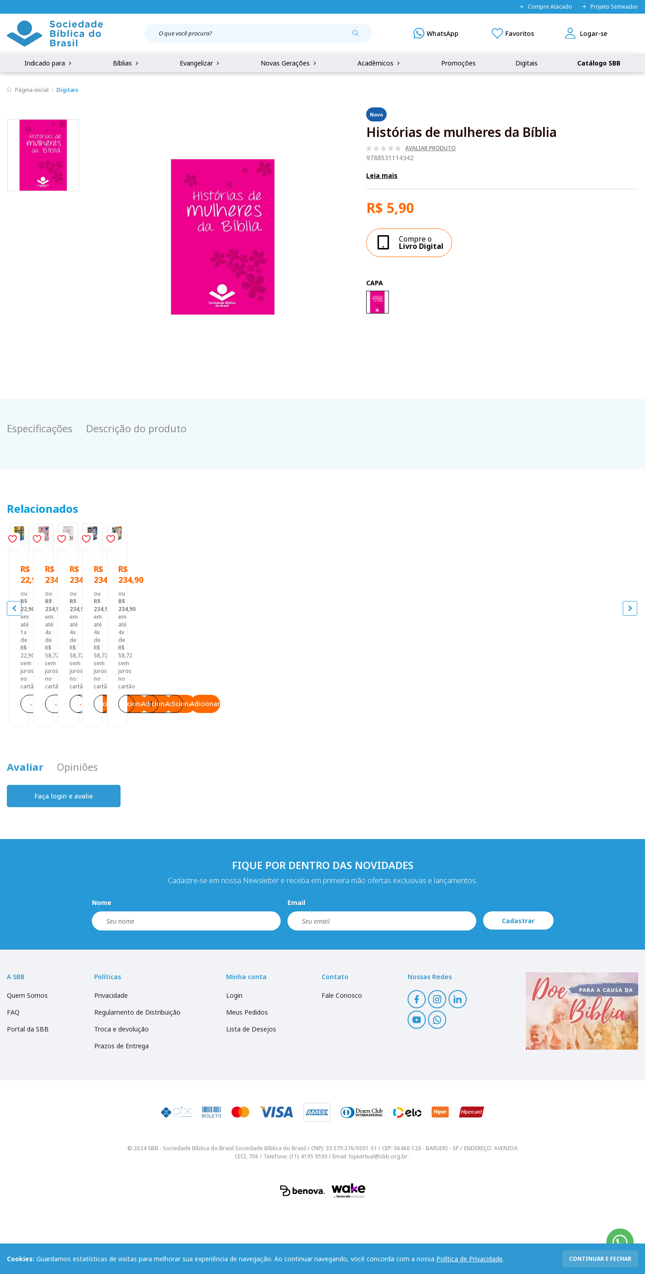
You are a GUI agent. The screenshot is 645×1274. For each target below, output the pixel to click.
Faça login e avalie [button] (64, 860)
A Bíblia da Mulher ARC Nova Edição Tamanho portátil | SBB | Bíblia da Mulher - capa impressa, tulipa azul (243, 699)
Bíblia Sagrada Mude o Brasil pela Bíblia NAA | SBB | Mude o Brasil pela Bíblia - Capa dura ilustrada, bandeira (81, 699)
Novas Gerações (289, 63)
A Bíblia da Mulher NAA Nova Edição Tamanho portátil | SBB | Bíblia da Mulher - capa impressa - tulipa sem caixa (401, 699)
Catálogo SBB (598, 63)
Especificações (39, 428)
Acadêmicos (380, 63)
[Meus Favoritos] (513, 33)
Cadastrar (518, 985)
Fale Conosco (342, 1060)
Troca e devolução (121, 1093)
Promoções (458, 63)
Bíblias (126, 63)
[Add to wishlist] (149, 542)
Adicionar (122, 760)
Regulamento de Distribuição (137, 1076)
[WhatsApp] (436, 33)
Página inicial (32, 90)
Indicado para (49, 63)
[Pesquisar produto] (359, 36)
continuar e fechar (600, 1259)
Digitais (526, 63)
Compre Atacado (545, 7)
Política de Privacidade (469, 1258)
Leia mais (382, 175)
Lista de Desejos (251, 1093)
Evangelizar (200, 63)
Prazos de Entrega (121, 1110)
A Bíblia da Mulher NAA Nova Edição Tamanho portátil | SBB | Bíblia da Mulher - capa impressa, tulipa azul (559, 699)
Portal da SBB (28, 1093)
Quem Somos (27, 1060)
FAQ (13, 1076)
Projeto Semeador (609, 7)
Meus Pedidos (247, 1076)
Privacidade (111, 1060)
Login (234, 1060)
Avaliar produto (430, 148)
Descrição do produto (136, 428)
